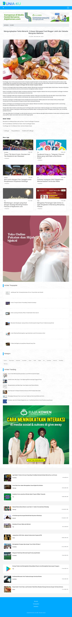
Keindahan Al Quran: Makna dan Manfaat (21, 524)
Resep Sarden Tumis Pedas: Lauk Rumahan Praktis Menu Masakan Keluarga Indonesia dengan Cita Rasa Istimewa (37, 586)
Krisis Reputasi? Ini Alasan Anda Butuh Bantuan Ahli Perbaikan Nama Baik (24, 390)
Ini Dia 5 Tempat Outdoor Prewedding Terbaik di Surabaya (23, 302)
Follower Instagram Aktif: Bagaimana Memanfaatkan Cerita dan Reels (50, 180)
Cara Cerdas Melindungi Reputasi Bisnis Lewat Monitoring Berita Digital (23, 373)
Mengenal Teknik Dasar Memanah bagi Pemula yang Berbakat (26, 552)
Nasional (55, 360)
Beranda (36, 601)
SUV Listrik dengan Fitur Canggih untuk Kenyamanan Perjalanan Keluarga (17, 180)
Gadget (39, 360)
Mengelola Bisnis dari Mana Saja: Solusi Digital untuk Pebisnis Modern (23, 385)
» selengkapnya (6, 158)
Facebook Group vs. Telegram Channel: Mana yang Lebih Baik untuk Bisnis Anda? (50, 156)
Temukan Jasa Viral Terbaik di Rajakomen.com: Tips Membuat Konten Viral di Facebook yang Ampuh (30, 400)
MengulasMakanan (15, 130)
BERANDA (6, 25)
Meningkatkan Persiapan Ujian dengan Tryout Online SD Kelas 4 (26, 544)
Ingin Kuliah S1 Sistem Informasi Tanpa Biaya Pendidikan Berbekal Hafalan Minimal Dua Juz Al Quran (34, 475)
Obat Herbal (11, 360)
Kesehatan (49, 360)
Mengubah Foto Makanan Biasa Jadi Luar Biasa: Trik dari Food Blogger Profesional (21, 121)
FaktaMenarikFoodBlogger (28, 130)
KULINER (12, 25)
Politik (38, 200)
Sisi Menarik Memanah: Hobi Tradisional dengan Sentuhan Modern (27, 576)
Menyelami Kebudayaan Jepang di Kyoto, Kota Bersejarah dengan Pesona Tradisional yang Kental (32, 323)
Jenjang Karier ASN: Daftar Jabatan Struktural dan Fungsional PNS (27, 535)
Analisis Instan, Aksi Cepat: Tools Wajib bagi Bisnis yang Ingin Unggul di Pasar (25, 379)
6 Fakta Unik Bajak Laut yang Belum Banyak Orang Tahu (23, 343)
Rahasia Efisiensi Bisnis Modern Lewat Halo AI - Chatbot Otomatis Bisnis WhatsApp (30, 506)
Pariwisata (18, 360)
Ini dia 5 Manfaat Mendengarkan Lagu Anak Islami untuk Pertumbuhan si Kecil (28, 333)
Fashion (5, 360)
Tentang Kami (36, 603)
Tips (38, 152)
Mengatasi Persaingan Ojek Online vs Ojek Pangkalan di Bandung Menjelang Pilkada (50, 204)
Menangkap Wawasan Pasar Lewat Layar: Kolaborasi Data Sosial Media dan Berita (26, 396)
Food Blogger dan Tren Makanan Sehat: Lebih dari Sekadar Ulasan (17, 126)
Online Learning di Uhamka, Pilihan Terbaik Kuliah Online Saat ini (25, 312)
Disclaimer (36, 606)
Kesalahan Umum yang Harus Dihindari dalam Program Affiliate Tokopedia (28, 494)
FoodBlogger (6, 130)
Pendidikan (6, 152)
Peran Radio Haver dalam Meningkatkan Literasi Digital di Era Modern (27, 485)
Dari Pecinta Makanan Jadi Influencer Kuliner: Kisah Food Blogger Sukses (19, 123)
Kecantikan (24, 360)
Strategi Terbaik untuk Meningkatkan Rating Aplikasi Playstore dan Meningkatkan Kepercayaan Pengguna (35, 566)
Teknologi (6, 177)
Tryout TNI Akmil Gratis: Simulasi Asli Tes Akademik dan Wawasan (17, 155)
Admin (42, 36)
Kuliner (30, 360)
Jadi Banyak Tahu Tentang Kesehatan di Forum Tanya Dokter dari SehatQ (27, 292)
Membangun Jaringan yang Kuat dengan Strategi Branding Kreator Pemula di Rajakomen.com (16, 204)
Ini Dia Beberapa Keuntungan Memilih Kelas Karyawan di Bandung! (27, 515)
